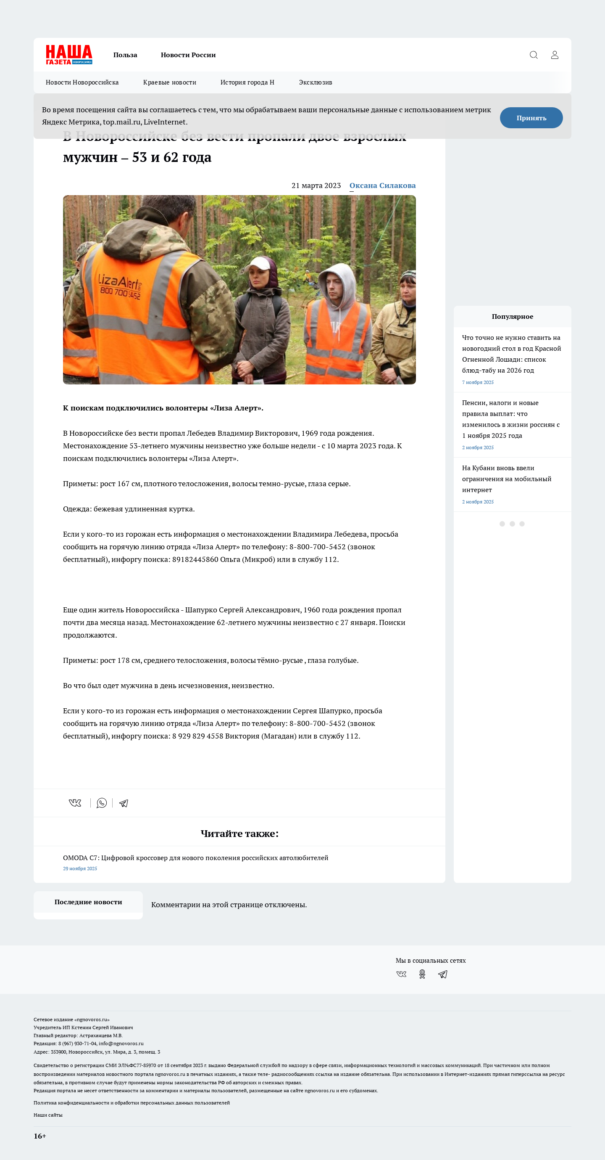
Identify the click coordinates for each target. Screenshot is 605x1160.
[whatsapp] (101, 803)
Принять (532, 118)
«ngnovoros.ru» (92, 1019)
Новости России (188, 54)
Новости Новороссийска (82, 82)
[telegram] (126, 803)
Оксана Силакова (383, 185)
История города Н (248, 82)
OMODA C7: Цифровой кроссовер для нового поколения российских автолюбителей (239, 863)
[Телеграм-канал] (443, 974)
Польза (125, 54)
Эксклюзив (316, 82)
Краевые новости (169, 82)
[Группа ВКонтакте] (401, 974)
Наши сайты (48, 1115)
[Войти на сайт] (554, 54)
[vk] (75, 803)
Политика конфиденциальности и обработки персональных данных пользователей (132, 1102)
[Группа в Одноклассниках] (422, 974)
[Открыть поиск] (533, 54)
